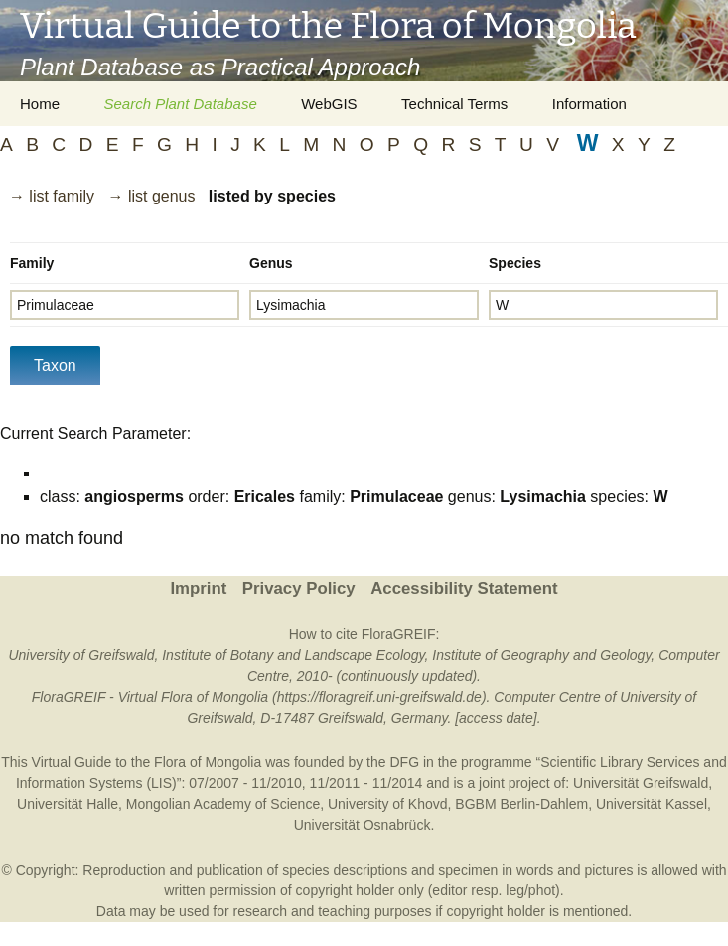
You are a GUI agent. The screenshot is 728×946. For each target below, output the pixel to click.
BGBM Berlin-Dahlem (521, 804)
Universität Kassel (651, 804)
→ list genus (151, 196)
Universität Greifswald (640, 783)
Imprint (198, 588)
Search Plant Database (179, 103)
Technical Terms (454, 103)
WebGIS (329, 103)
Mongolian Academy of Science (223, 804)
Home (40, 103)
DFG (404, 762)
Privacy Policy (299, 588)
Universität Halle (67, 804)
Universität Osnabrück (362, 825)
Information (589, 103)
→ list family (51, 196)
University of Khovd (388, 804)
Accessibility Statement (463, 588)
